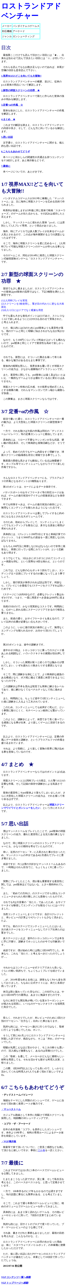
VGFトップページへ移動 (14, 1283)
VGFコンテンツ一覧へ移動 (16, 1277)
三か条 (41, 1150)
